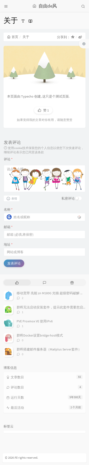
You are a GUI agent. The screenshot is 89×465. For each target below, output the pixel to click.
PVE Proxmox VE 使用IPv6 (35, 321)
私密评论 (68, 198)
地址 (8, 244)
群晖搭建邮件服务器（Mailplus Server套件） (49, 349)
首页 (12, 37)
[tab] (17, 282)
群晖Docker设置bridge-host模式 (40, 335)
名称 (8, 209)
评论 (8, 159)
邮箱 (8, 227)
